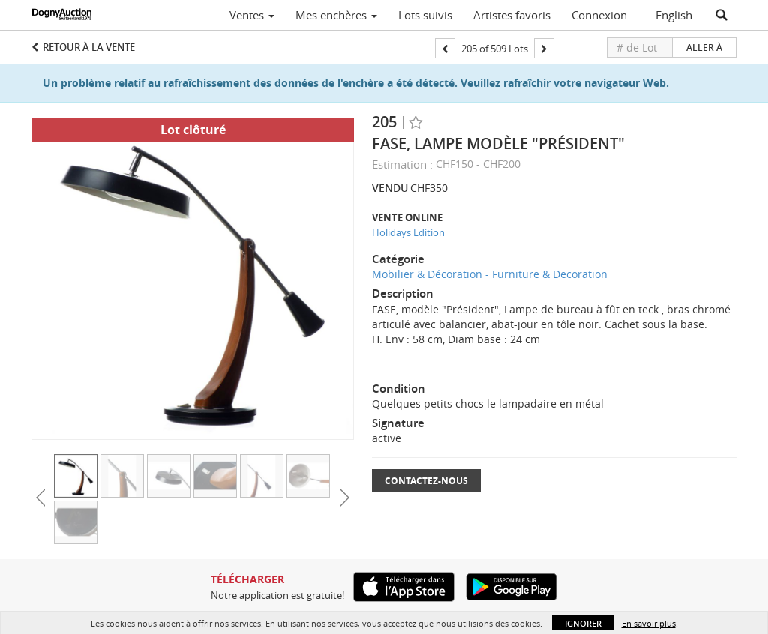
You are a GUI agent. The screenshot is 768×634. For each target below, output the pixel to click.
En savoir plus (649, 623)
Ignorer (583, 623)
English (674, 14)
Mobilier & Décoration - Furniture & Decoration (490, 274)
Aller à (704, 47)
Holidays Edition (408, 232)
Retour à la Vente (89, 47)
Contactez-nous (426, 480)
